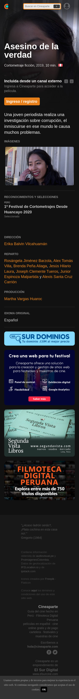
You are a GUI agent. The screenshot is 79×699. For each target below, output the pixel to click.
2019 (40, 65)
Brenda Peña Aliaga (30, 266)
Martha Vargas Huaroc (23, 299)
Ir (56, 6)
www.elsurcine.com (45, 674)
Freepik (49, 578)
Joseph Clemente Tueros (37, 271)
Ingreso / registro (21, 101)
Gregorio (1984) (31, 537)
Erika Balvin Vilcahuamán (25, 244)
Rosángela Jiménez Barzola (27, 261)
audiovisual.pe (45, 555)
